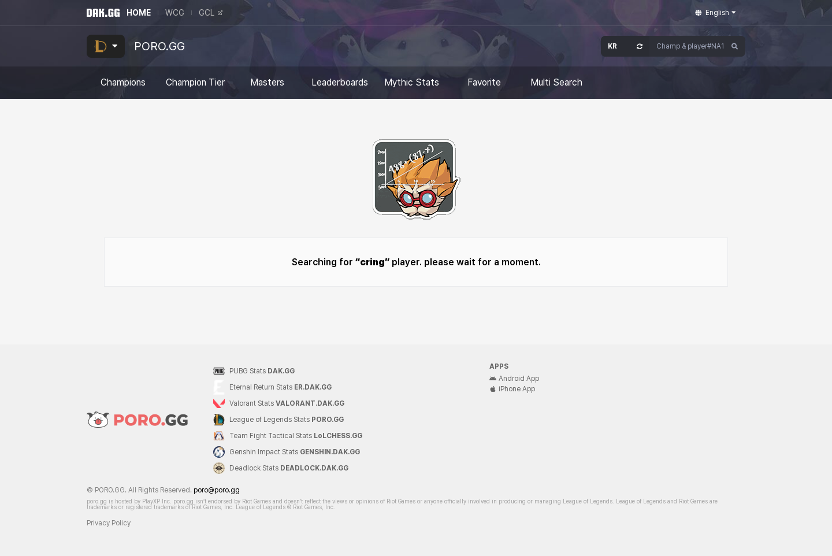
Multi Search (556, 82)
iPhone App (512, 389)
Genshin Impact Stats (294, 451)
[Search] (735, 46)
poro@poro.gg (217, 490)
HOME (139, 13)
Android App (514, 379)
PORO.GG (159, 46)
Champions (123, 82)
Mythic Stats (411, 82)
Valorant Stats (286, 403)
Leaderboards (339, 82)
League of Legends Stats (286, 419)
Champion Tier (195, 82)
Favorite (484, 82)
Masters (267, 82)
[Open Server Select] (625, 46)
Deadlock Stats (288, 468)
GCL (210, 13)
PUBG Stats (262, 371)
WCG (174, 13)
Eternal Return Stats (280, 387)
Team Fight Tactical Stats (295, 435)
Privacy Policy (109, 523)
